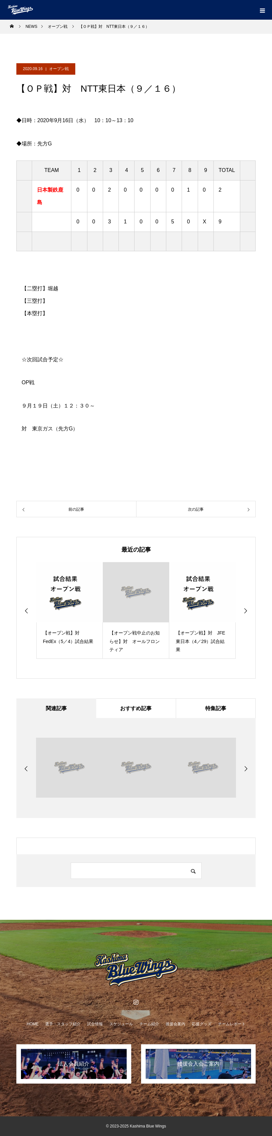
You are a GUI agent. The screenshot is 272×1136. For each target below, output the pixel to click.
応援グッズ (201, 1024)
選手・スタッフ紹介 (63, 1024)
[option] (69, 610)
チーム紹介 (149, 1024)
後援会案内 (175, 1024)
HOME (33, 1024)
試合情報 (95, 1024)
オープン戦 (59, 68)
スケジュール (121, 1024)
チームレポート (231, 1024)
